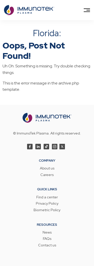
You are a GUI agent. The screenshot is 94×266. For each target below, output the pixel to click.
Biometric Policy (47, 210)
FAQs (47, 239)
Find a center (47, 197)
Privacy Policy (47, 204)
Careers (47, 175)
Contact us (47, 245)
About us (47, 168)
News (47, 233)
